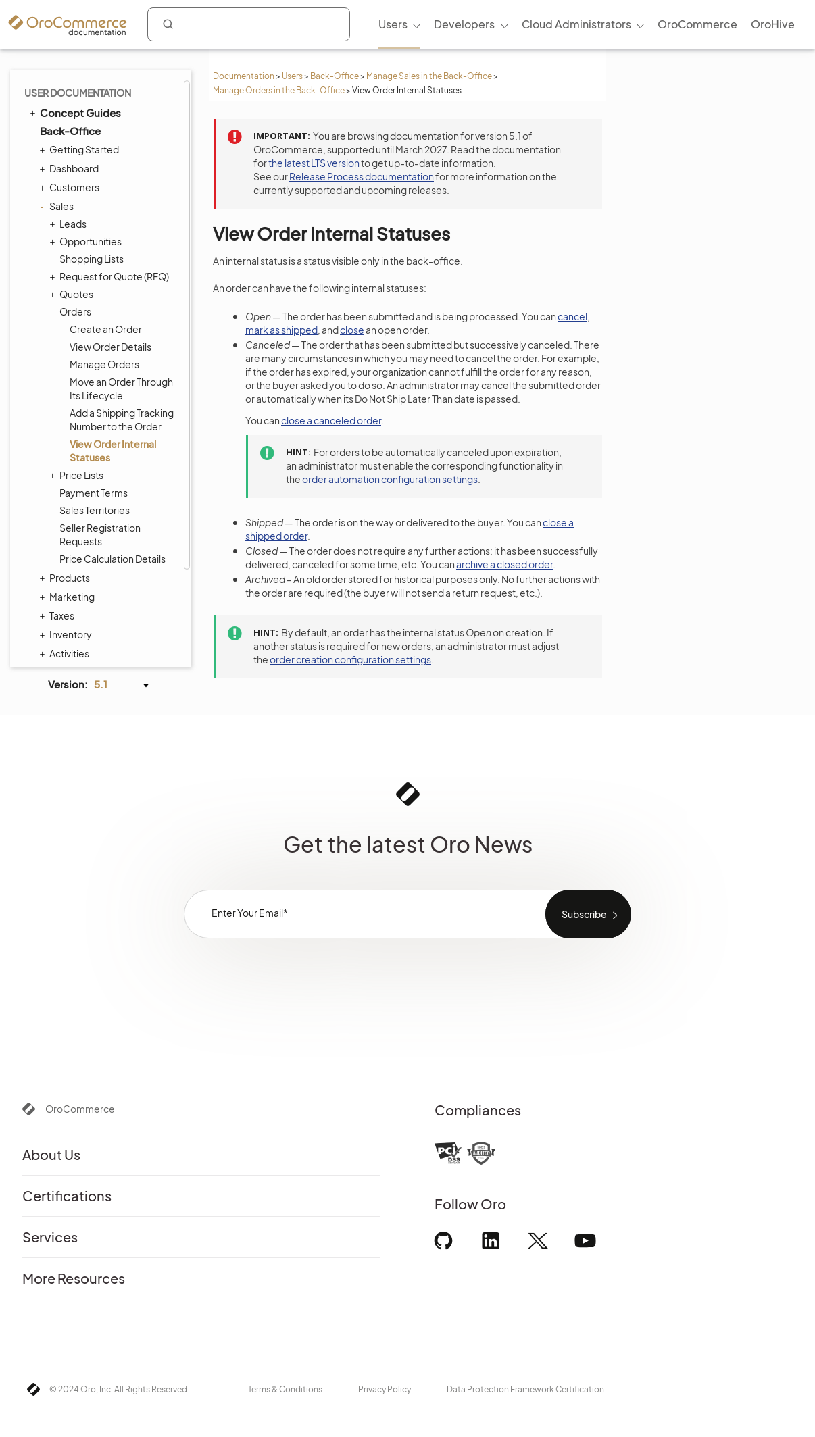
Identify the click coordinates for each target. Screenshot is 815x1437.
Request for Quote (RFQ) (111, 173)
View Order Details (110, 244)
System (63, 588)
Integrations (64, 627)
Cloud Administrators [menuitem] (576, 24)
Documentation (243, 76)
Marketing (69, 494)
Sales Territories (94, 407)
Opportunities (87, 138)
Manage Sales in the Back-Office (429, 76)
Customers (71, 84)
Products (66, 475)
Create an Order (106, 226)
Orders (72, 209)
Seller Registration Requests (100, 432)
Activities (66, 550)
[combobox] (248, 24)
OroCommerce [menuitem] (697, 24)
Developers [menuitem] (464, 24)
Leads (70, 121)
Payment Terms (93, 390)
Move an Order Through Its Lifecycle (121, 286)
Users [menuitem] (393, 24)
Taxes (58, 513)
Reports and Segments (97, 569)
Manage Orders (104, 261)
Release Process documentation (361, 176)
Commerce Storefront (88, 608)
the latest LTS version (314, 163)
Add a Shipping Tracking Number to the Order (122, 317)
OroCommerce (80, 1109)
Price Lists (78, 372)
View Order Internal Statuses (113, 348)
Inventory (67, 531)
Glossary (61, 645)
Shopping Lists (91, 156)
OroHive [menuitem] (773, 24)
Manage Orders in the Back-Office (279, 90)
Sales (58, 103)
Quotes (73, 191)
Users (292, 76)
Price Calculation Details (112, 456)
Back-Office (334, 76)
